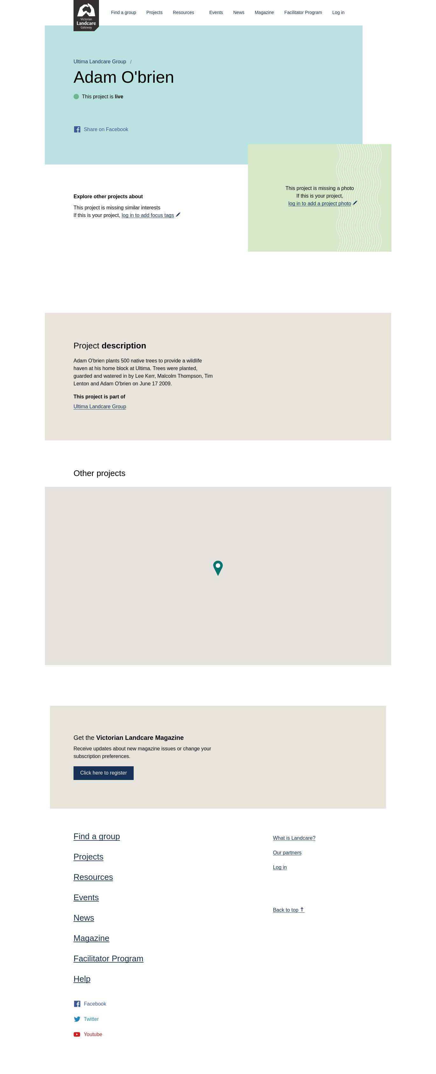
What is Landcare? (294, 838)
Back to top (288, 910)
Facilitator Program (303, 12)
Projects (154, 12)
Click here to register (103, 773)
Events (216, 12)
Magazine (264, 12)
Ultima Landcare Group (100, 61)
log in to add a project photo (319, 203)
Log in (338, 12)
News (238, 12)
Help (82, 979)
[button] (218, 568)
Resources (183, 12)
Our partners (287, 852)
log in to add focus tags (148, 215)
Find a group (123, 12)
